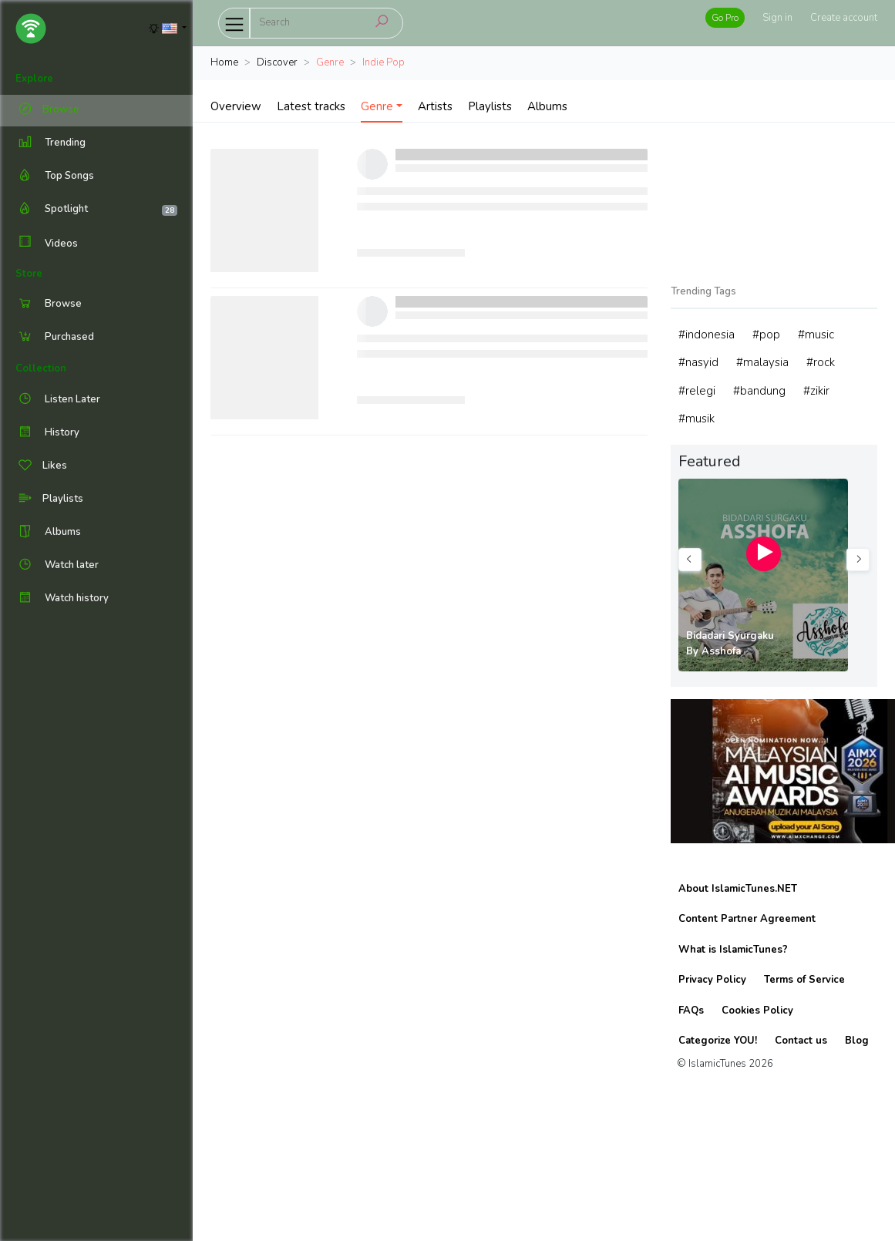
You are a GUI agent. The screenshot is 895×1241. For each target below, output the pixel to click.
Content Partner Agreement (747, 919)
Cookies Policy (757, 1010)
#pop (766, 334)
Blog (857, 1041)
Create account (843, 18)
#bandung (759, 391)
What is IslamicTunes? (733, 950)
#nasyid (698, 362)
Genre (377, 106)
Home (224, 62)
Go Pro (725, 18)
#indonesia (706, 334)
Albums (547, 106)
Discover (277, 62)
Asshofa (721, 651)
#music (816, 334)
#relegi (696, 391)
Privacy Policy (712, 980)
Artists (435, 106)
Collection (40, 368)
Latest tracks (311, 106)
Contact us (801, 1041)
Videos (46, 243)
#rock (820, 362)
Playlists (490, 106)
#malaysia (762, 362)
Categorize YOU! (717, 1041)
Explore (34, 79)
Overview (235, 106)
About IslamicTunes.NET (737, 889)
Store (28, 274)
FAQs (691, 1010)
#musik (696, 418)
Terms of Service (804, 980)
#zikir (816, 391)
